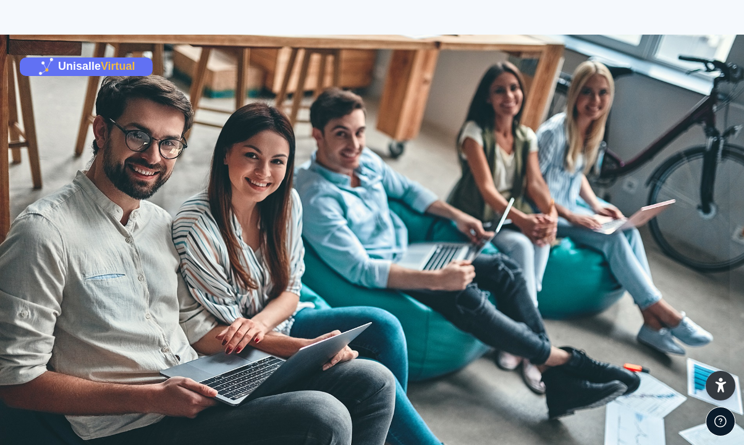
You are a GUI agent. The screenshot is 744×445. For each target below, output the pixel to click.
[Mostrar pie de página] (720, 421)
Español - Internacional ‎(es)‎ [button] (564, 439)
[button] (720, 385)
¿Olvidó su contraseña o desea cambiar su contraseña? (613, 370)
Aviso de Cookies (685, 439)
